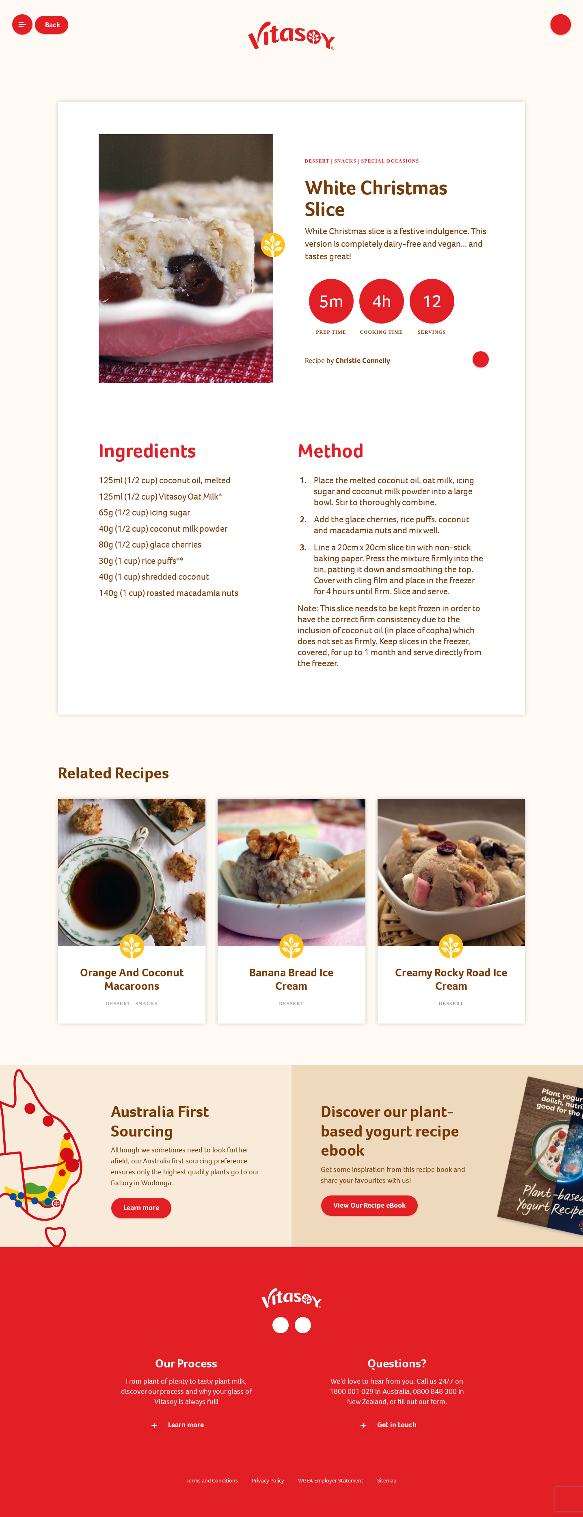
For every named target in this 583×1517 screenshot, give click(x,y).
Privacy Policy (268, 1480)
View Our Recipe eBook (369, 1205)
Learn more (141, 1208)
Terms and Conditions (212, 1480)
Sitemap (387, 1480)
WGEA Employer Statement (330, 1480)
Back (51, 25)
